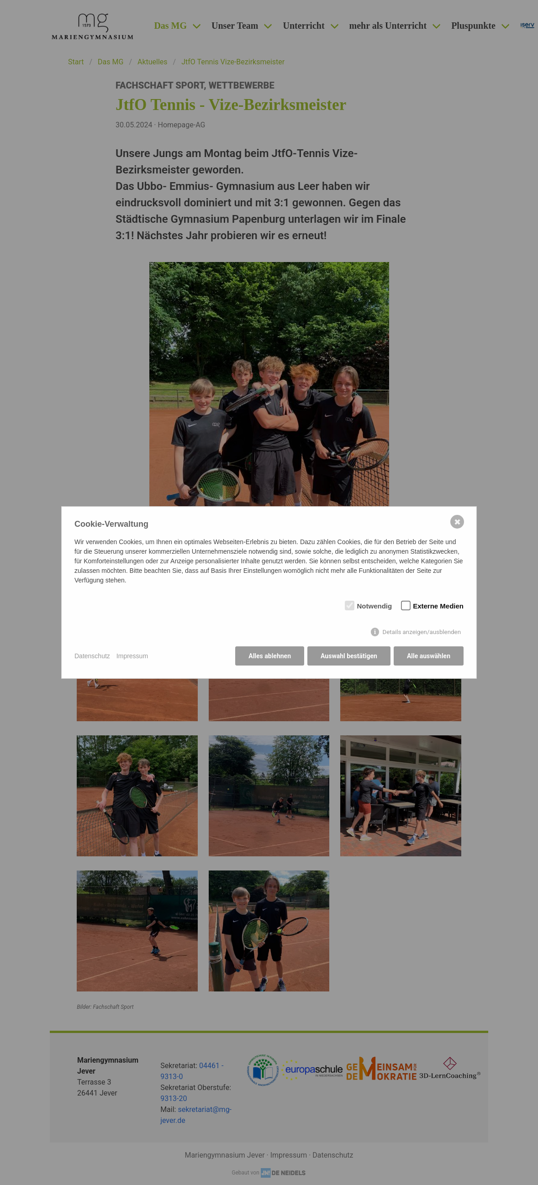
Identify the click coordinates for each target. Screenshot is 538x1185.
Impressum (132, 656)
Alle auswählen (428, 656)
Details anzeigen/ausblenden (421, 632)
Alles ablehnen (269, 656)
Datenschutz (92, 656)
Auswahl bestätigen (349, 656)
